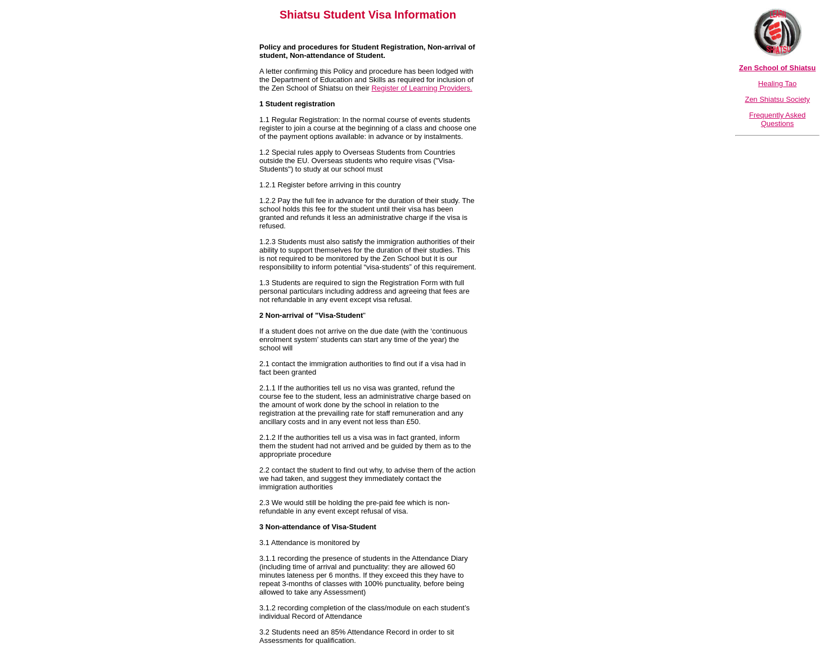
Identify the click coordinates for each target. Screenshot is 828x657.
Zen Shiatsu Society (777, 99)
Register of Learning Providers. (421, 88)
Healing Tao (777, 83)
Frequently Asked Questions (777, 119)
